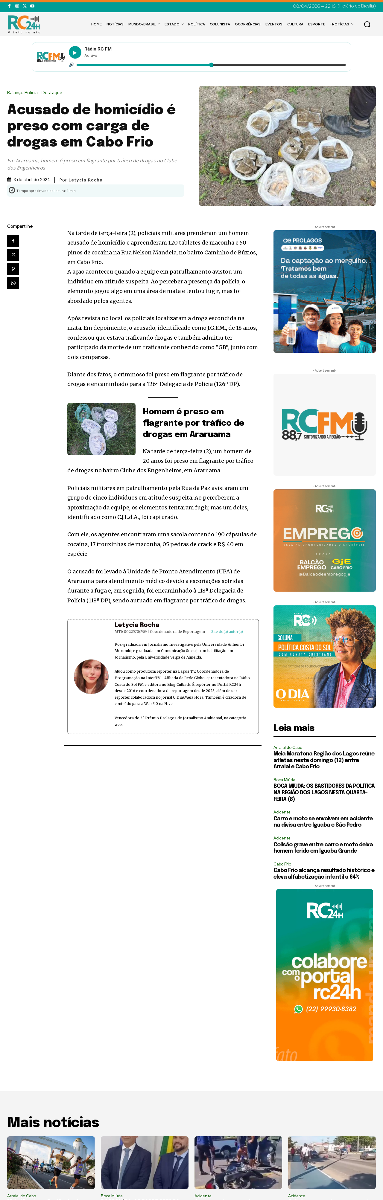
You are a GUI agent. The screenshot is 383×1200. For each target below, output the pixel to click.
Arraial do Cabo (287, 747)
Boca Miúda (284, 779)
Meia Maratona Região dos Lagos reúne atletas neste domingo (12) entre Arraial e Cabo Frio (323, 760)
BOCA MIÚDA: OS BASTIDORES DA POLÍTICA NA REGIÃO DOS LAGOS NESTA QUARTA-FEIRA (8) (324, 793)
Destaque (53, 93)
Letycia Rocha (86, 180)
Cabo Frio (282, 864)
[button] (367, 24)
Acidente (282, 812)
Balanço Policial (24, 93)
